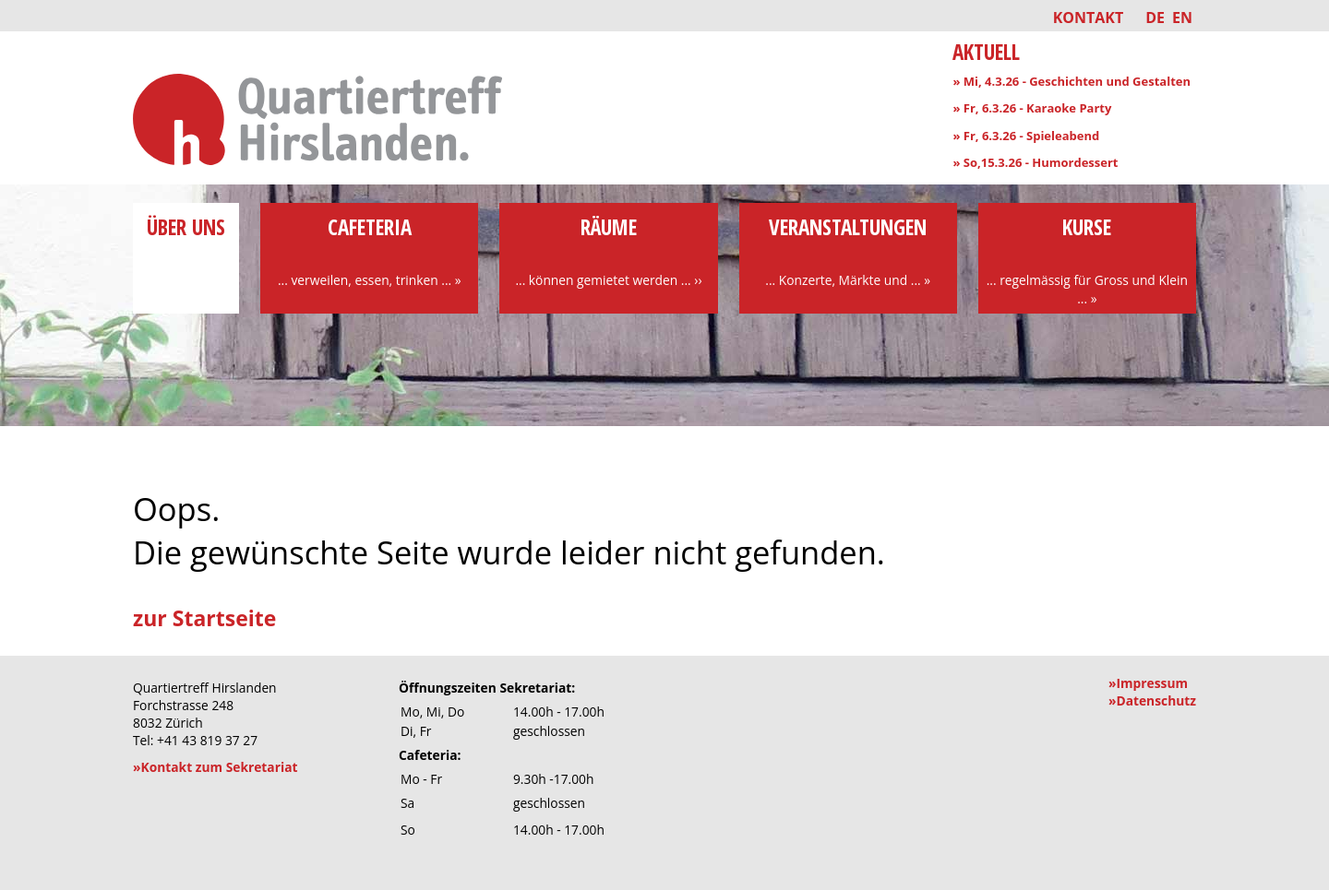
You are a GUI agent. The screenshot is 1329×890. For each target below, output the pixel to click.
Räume (608, 251)
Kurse (1087, 260)
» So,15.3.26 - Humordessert (1035, 162)
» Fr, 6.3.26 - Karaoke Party (1031, 108)
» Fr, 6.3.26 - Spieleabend (1025, 135)
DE (1155, 17)
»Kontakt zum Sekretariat (215, 767)
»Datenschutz (1152, 700)
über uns (186, 241)
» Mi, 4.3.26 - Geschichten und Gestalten (1071, 81)
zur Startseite (204, 618)
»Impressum (1148, 683)
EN (1182, 17)
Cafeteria (369, 251)
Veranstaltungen (848, 251)
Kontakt (1088, 17)
